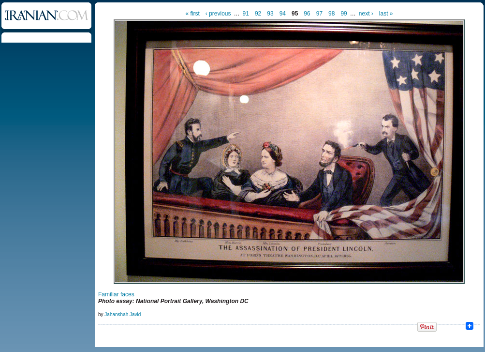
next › (366, 13)
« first (193, 13)
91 (246, 13)
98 (331, 13)
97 (319, 13)
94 (282, 13)
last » (386, 13)
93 (270, 13)
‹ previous (218, 13)
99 (343, 13)
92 (258, 13)
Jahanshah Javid (122, 314)
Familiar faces (116, 294)
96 (307, 13)
